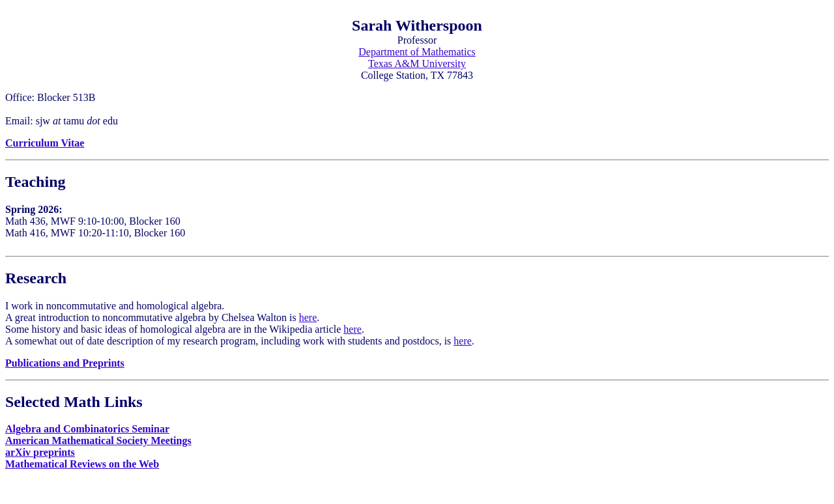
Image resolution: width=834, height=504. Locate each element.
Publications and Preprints (64, 363)
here (308, 317)
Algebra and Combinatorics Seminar (87, 428)
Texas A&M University (417, 63)
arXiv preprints (40, 452)
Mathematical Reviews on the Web (82, 463)
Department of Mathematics (417, 51)
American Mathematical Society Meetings (98, 440)
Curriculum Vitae (44, 142)
